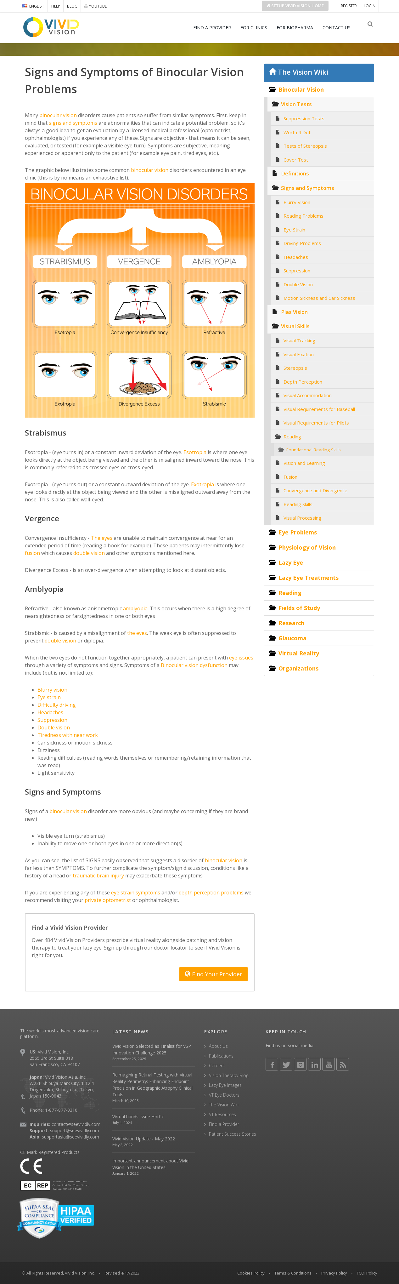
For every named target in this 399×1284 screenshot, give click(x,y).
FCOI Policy (367, 1273)
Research (291, 623)
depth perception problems (211, 892)
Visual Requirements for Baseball (319, 409)
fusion (32, 553)
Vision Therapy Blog (228, 1075)
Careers (217, 1066)
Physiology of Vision (307, 547)
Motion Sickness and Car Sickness (319, 298)
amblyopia (135, 608)
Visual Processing (302, 518)
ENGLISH (33, 6)
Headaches (50, 712)
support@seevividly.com (74, 1130)
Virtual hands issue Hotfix (138, 1117)
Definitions (295, 173)
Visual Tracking (299, 340)
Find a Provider (224, 1124)
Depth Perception (303, 382)
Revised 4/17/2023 (121, 1273)
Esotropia (194, 452)
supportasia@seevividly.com (70, 1137)
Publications (221, 1056)
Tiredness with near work (67, 735)
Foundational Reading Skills (313, 450)
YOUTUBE (95, 6)
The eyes (101, 537)
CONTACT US (339, 28)
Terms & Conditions (293, 1273)
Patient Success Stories (232, 1134)
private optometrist (108, 900)
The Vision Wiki (298, 72)
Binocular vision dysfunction (194, 665)
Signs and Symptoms (307, 187)
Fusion (290, 477)
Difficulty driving (56, 704)
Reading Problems (303, 216)
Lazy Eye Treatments (308, 577)
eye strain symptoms (135, 892)
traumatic (83, 875)
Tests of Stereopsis (305, 146)
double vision (88, 553)
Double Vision (298, 284)
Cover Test (296, 160)
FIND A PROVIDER (214, 28)
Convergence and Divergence (315, 490)
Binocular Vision (301, 89)
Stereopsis (295, 368)
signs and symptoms (72, 122)
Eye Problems (297, 532)
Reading (292, 436)
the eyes (136, 633)
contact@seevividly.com (76, 1124)
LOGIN (369, 6)
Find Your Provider (213, 974)
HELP (55, 6)
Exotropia (202, 484)
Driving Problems (302, 243)
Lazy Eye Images (225, 1085)
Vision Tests (296, 104)
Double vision (53, 727)
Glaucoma (292, 638)
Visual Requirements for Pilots (316, 422)
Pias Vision (294, 312)
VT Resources (222, 1114)
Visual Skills (295, 326)
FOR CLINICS (256, 28)
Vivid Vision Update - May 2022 (143, 1139)
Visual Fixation (299, 354)
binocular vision (57, 115)
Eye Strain (294, 229)
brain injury (109, 875)
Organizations (298, 668)
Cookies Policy (251, 1273)
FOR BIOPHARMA (297, 28)
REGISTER (349, 6)
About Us (218, 1046)
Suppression (52, 719)
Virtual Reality (298, 653)
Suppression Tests (304, 118)
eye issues (241, 657)
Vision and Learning (304, 463)
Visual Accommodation (308, 395)
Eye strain (49, 697)
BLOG (72, 6)
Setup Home (295, 6)
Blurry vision (52, 689)
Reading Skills (298, 504)
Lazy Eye (290, 562)
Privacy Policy (334, 1273)
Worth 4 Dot (297, 132)
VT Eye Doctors (224, 1095)
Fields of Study (299, 608)
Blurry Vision (297, 202)
